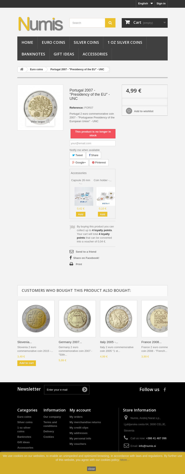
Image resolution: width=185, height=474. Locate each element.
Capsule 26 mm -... (80, 182)
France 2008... (151, 342)
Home (27, 42)
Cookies (48, 436)
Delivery (48, 431)
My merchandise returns (85, 422)
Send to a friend (86, 251)
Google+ (79, 162)
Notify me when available (85, 150)
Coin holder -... (103, 180)
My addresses (78, 433)
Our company (52, 416)
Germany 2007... (70, 342)
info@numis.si (147, 446)
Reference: (77, 107)
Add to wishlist (143, 111)
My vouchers (78, 443)
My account (80, 410)
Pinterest (99, 162)
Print (79, 264)
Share (93, 155)
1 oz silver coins (125, 42)
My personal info (80, 438)
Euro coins (53, 42)
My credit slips (79, 427)
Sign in (161, 3)
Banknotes (33, 53)
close (91, 468)
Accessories (95, 53)
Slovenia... (24, 342)
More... (124, 459)
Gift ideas (64, 53)
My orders (76, 416)
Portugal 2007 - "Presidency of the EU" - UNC (77, 69)
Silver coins (86, 42)
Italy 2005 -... (109, 342)
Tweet (77, 155)
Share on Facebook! (86, 258)
